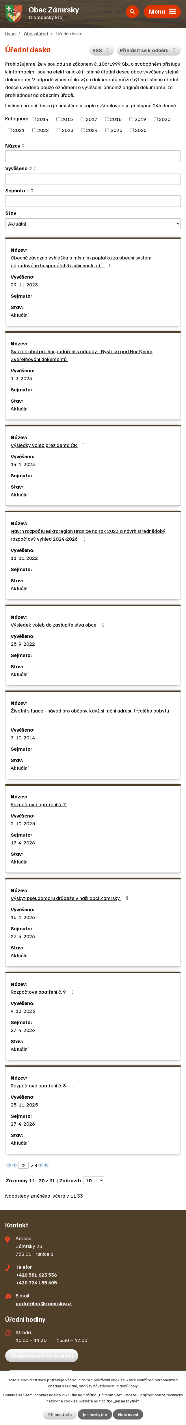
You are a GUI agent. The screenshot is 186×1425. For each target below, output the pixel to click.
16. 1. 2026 (23, 917)
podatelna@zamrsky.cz (44, 1303)
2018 (116, 119)
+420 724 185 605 (36, 1282)
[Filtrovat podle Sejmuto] (93, 201)
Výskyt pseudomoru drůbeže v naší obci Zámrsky (70, 898)
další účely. (129, 1385)
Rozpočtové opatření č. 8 (43, 1085)
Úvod (10, 33)
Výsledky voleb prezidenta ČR (49, 445)
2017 (91, 119)
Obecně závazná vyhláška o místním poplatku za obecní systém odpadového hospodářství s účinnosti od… (81, 261)
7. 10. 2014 (23, 737)
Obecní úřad (36, 33)
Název (12, 145)
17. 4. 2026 (23, 842)
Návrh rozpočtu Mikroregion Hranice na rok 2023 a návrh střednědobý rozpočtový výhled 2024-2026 (88, 535)
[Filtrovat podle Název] (93, 156)
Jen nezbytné (95, 1414)
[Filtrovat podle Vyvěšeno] (93, 179)
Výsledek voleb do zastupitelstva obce (59, 624)
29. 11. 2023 (24, 284)
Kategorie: (16, 118)
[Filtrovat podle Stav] (93, 223)
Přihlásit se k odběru (149, 50)
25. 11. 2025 (24, 1104)
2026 (140, 130)
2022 (43, 130)
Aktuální (20, 315)
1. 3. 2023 (21, 378)
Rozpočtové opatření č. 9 (43, 991)
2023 (67, 130)
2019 (140, 119)
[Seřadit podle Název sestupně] (23, 147)
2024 (92, 130)
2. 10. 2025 (23, 823)
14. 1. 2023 (23, 464)
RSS (101, 50)
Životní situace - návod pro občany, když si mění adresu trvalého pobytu (90, 714)
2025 (116, 130)
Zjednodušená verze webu (41, 1355)
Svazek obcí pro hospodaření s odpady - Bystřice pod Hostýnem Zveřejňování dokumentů (81, 355)
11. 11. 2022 (24, 558)
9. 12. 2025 (23, 1011)
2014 (43, 119)
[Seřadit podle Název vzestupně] (23, 144)
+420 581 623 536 (36, 1274)
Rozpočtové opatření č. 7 (43, 804)
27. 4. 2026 (23, 936)
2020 (164, 119)
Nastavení (128, 1414)
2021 (19, 130)
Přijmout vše (60, 1414)
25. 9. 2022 (23, 643)
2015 (67, 119)
